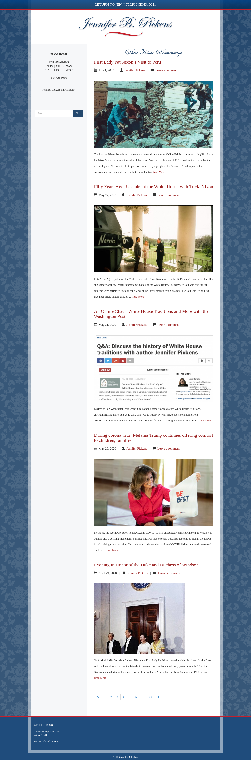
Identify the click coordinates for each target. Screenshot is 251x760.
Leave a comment (166, 70)
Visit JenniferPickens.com (46, 741)
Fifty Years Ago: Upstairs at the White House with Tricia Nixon (153, 186)
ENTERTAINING (59, 62)
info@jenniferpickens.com (46, 731)
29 (150, 697)
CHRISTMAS (64, 66)
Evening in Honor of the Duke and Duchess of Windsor (146, 564)
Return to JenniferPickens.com (125, 4)
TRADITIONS (52, 70)
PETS (49, 66)
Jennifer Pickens (134, 70)
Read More (159, 172)
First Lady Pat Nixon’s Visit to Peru (127, 62)
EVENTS (69, 70)
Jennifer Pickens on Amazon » (59, 89)
